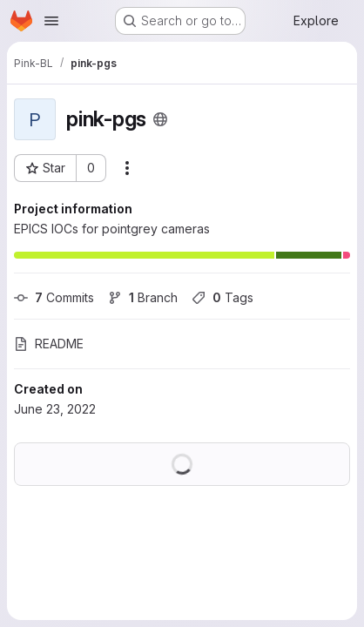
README (49, 343)
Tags (222, 297)
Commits (54, 297)
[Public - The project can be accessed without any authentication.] (160, 119)
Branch (143, 297)
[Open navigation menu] (51, 21)
